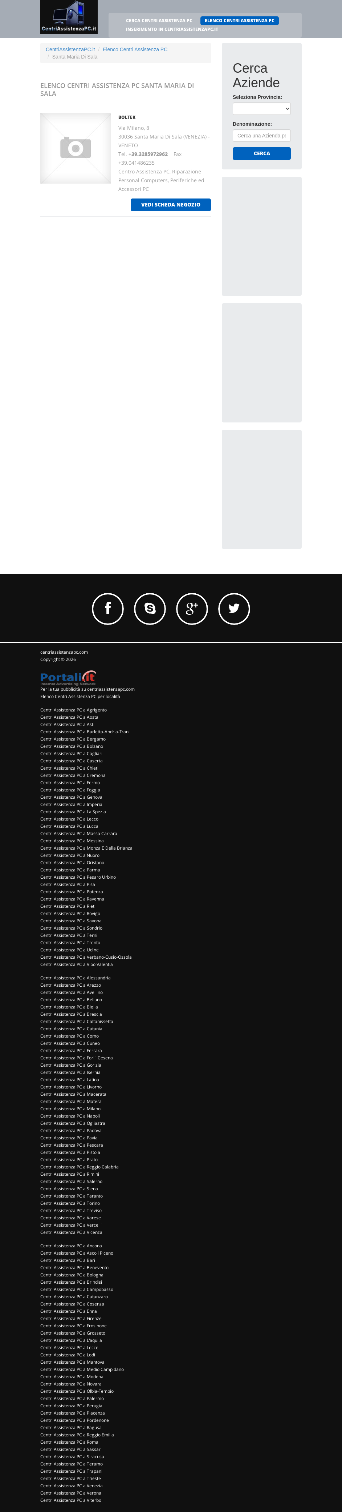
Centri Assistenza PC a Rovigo (70, 913)
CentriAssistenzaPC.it (70, 49)
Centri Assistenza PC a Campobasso (76, 1289)
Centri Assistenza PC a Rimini (69, 1174)
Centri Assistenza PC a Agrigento (73, 710)
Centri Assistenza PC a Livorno (71, 1087)
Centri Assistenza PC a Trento (70, 942)
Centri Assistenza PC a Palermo (72, 1398)
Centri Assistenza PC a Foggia (70, 790)
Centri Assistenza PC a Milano (70, 1109)
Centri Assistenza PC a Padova (71, 1130)
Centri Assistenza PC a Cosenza (72, 1304)
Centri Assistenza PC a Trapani (71, 1471)
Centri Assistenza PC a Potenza (71, 892)
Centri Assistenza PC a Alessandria (75, 978)
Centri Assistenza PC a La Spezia (73, 812)
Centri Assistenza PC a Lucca (69, 826)
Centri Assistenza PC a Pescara (71, 1145)
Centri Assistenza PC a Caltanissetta (76, 1021)
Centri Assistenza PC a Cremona (73, 775)
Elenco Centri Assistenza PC (135, 49)
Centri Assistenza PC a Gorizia (70, 1065)
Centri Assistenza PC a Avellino (71, 992)
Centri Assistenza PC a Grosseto (72, 1333)
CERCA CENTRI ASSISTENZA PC (159, 20)
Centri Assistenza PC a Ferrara (71, 1050)
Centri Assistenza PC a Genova (71, 797)
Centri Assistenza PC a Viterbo (70, 1500)
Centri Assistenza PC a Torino (70, 1203)
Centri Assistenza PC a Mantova (72, 1362)
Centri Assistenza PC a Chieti (69, 768)
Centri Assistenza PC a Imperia (71, 804)
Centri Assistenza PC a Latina (69, 1079)
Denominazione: (252, 124)
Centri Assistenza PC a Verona (70, 1493)
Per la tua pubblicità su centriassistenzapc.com (87, 689)
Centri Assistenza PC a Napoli (70, 1116)
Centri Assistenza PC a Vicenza (71, 1232)
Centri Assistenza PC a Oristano (72, 862)
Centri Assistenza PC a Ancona (71, 1246)
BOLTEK (126, 117)
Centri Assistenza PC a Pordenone (74, 1420)
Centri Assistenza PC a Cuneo (70, 1043)
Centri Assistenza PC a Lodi (67, 1355)
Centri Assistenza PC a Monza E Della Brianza (86, 848)
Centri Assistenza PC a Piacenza (72, 1413)
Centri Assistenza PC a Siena (69, 1189)
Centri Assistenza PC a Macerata (73, 1094)
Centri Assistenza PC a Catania (71, 1029)
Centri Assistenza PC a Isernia (70, 1072)
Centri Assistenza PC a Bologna (71, 1275)
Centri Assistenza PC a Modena (71, 1376)
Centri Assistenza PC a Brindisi (71, 1282)
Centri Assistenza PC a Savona (71, 921)
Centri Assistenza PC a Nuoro (69, 855)
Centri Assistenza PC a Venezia (71, 1486)
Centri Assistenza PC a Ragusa (71, 1427)
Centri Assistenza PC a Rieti (67, 906)
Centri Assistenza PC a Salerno (71, 1181)
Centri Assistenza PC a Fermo (70, 782)
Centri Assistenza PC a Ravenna (72, 899)
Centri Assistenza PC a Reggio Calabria (79, 1167)
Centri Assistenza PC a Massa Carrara (78, 833)
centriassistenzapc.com (64, 652)
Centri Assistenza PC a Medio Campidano (82, 1369)
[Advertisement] (287, 233)
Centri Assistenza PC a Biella (69, 1007)
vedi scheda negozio (170, 204)
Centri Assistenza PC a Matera (71, 1101)
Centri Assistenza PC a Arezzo (70, 985)
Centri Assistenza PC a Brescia (71, 1014)
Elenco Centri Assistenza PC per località (80, 696)
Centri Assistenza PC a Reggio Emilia (77, 1435)
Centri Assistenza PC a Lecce (69, 1347)
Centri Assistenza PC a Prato (69, 1159)
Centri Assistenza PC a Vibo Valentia (76, 964)
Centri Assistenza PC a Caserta (71, 761)
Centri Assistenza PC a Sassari (71, 1449)
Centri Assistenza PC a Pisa (67, 884)
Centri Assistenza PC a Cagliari (71, 753)
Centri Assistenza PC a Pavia (69, 1138)
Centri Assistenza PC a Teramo (71, 1464)
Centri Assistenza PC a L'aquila (71, 1340)
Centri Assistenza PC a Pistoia (70, 1152)
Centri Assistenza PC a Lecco (69, 819)
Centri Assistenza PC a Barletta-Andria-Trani (85, 732)
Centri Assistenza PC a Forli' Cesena (76, 1058)
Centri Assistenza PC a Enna (68, 1311)
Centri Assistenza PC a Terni (68, 935)
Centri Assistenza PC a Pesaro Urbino (78, 877)
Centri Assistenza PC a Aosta (69, 717)
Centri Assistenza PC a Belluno (71, 999)
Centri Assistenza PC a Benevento (74, 1267)
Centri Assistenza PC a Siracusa (72, 1456)
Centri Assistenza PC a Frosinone (73, 1326)
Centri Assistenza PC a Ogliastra (72, 1123)
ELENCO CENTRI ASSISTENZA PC (239, 20)
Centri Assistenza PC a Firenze (71, 1318)
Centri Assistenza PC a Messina (72, 841)
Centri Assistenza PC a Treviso (71, 1210)
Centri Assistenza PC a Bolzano (71, 746)
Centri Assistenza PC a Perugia (71, 1406)
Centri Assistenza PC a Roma (69, 1442)
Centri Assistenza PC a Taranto (71, 1196)
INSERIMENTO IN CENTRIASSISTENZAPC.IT (172, 29)
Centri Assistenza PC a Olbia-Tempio (77, 1391)
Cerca (262, 153)
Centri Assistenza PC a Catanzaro (74, 1297)
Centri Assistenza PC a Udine (69, 950)
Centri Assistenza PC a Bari (67, 1260)
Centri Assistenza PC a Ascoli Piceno (76, 1253)
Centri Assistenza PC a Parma (70, 870)
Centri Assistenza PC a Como (69, 1036)
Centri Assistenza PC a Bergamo (73, 739)
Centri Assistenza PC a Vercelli (71, 1225)
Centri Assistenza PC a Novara (71, 1384)
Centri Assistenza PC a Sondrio (71, 928)
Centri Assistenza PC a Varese (70, 1218)
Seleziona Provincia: (257, 97)
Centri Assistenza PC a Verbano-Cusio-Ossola (86, 957)
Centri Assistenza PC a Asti (67, 724)
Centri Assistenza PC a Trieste (70, 1478)
